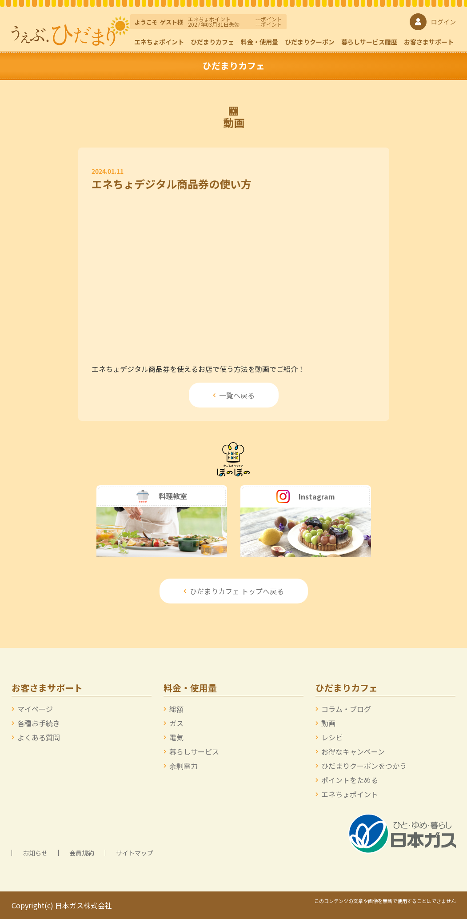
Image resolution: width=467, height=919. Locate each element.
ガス (176, 723)
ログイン (433, 21)
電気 (176, 737)
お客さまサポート (429, 41)
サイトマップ (134, 853)
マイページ (35, 708)
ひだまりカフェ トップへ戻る (234, 591)
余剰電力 (183, 765)
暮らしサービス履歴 (369, 41)
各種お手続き (38, 723)
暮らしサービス (194, 751)
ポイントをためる (349, 780)
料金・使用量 (259, 41)
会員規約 (81, 853)
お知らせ (35, 853)
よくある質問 (38, 737)
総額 (176, 708)
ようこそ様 (159, 22)
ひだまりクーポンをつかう (364, 765)
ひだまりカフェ (212, 41)
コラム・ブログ (346, 708)
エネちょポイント (159, 41)
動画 (328, 723)
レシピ (332, 737)
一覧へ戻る (234, 395)
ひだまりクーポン (310, 41)
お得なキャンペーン (353, 751)
